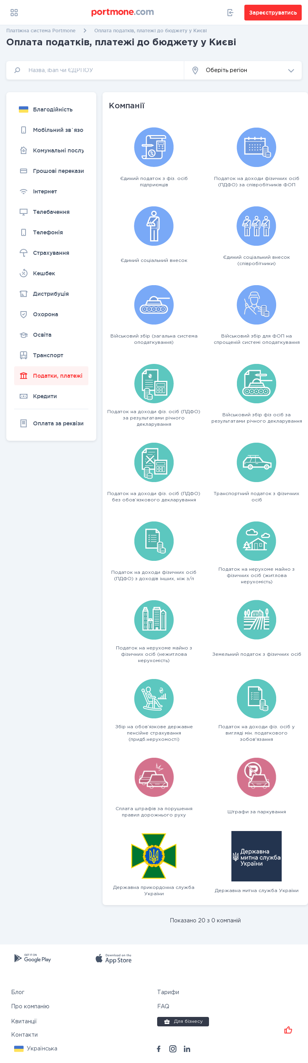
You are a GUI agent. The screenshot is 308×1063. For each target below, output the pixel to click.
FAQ (163, 1006)
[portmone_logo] (123, 13)
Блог (17, 992)
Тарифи (168, 992)
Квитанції (24, 1021)
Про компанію (30, 1006)
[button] (243, 70)
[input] (95, 70)
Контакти (24, 1035)
